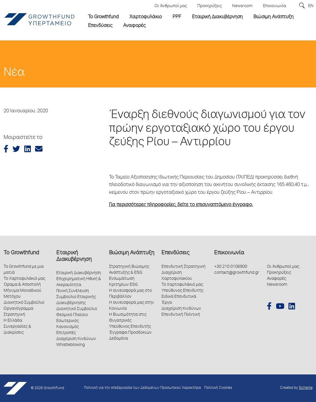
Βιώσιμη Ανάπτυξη (131, 253)
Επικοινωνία (229, 253)
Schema (305, 388)
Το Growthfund (21, 253)
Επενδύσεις (175, 253)
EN (311, 6)
